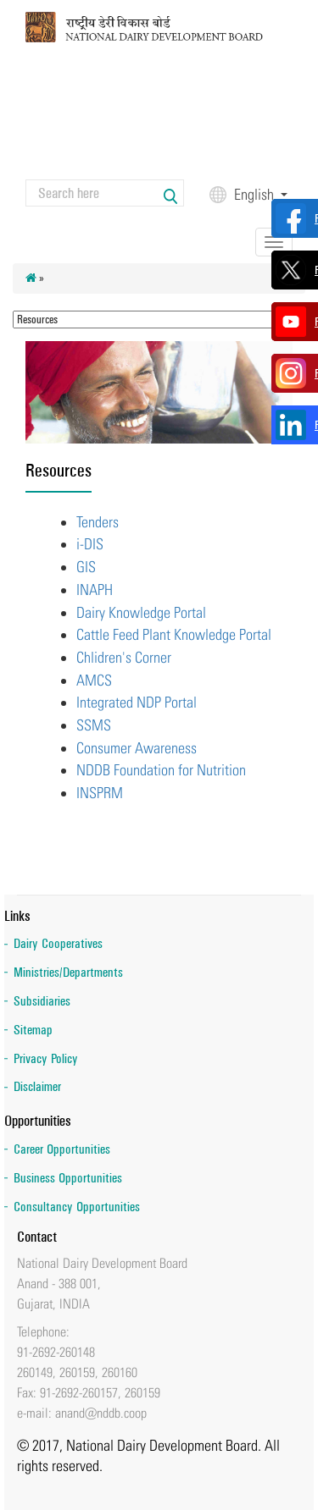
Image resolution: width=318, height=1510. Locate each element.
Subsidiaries (42, 1001)
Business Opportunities (68, 1178)
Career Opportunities (62, 1149)
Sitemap (33, 1030)
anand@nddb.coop (101, 1412)
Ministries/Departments (68, 972)
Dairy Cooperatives (58, 943)
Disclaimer (37, 1086)
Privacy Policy (46, 1058)
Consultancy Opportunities (77, 1207)
